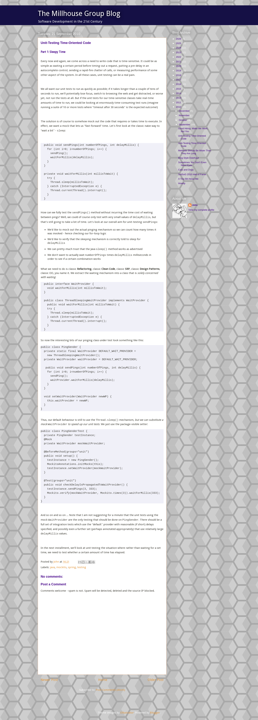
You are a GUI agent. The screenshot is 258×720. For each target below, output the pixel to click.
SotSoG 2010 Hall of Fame (192, 174)
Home (102, 680)
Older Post (156, 680)
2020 (179, 66)
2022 (179, 57)
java (52, 567)
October (183, 120)
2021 (179, 61)
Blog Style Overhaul (188, 158)
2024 (179, 47)
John (195, 205)
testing (81, 567)
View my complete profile (201, 210)
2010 (179, 107)
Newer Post (49, 680)
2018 (179, 75)
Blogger (155, 712)
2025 (179, 43)
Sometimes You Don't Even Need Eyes (192, 164)
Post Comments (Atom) (110, 689)
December (184, 111)
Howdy (181, 183)
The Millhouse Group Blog (79, 13)
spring (72, 567)
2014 (179, 93)
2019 (179, 70)
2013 (179, 97)
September (185, 124)
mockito (61, 567)
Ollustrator (127, 712)
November (184, 115)
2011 (179, 102)
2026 (179, 38)
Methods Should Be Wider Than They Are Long (194, 152)
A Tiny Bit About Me (188, 178)
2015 (179, 88)
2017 (179, 79)
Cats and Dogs (186, 169)
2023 (179, 52)
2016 (179, 84)
